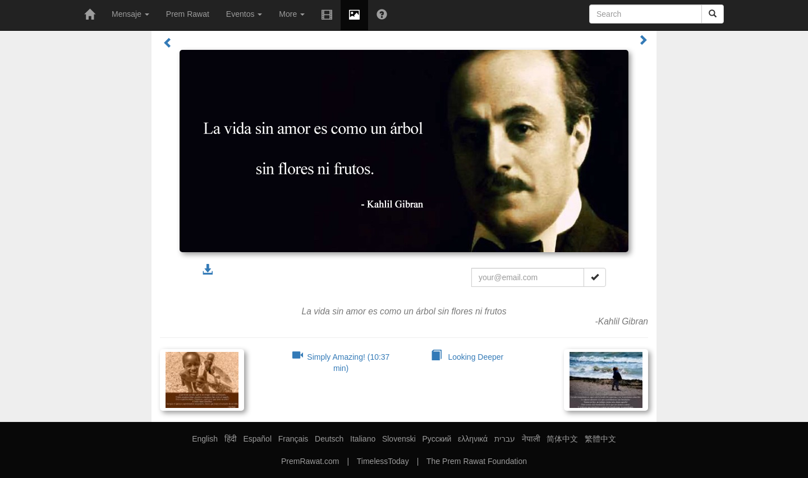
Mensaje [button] (130, 14)
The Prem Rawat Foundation (476, 461)
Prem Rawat (187, 14)
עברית (504, 438)
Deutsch (329, 438)
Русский (436, 438)
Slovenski (399, 438)
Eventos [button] (244, 14)
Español (257, 438)
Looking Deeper (467, 356)
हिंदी (230, 438)
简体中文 (562, 438)
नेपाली (531, 438)
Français (293, 438)
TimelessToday (383, 461)
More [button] (292, 14)
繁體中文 (600, 438)
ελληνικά (473, 438)
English (205, 438)
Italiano (362, 438)
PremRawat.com (310, 461)
